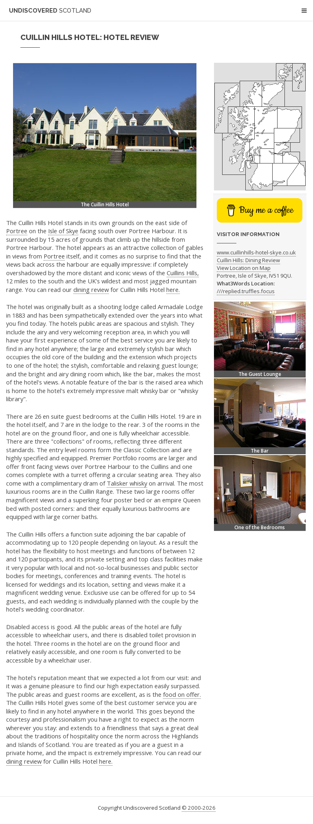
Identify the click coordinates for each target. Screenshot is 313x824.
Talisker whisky (127, 483)
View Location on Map (244, 268)
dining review (91, 289)
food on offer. (182, 694)
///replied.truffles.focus (246, 291)
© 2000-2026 (199, 807)
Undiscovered (50, 10)
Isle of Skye (63, 231)
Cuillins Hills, (183, 273)
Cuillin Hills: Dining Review (248, 260)
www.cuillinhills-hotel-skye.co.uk (256, 252)
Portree (16, 231)
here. (173, 289)
